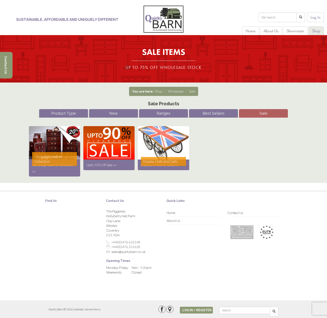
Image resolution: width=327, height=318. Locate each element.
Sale (192, 91)
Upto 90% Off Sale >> (102, 165)
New (113, 113)
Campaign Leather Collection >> (53, 168)
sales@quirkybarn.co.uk (128, 252)
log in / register (197, 310)
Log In (315, 17)
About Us (271, 31)
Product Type (63, 113)
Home (251, 31)
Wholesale (175, 91)
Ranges (163, 113)
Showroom (295, 31)
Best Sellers (214, 113)
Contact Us (235, 213)
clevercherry (93, 309)
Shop (316, 31)
